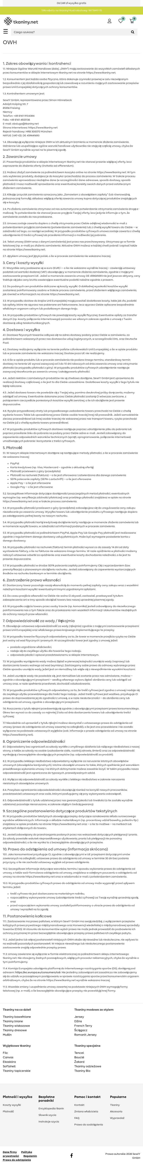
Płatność (8, 1111)
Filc (5, 1052)
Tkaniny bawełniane (17, 1016)
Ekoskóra (9, 1061)
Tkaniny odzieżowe (87, 1066)
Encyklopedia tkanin (51, 1108)
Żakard (79, 1061)
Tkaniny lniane (13, 1021)
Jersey (79, 1016)
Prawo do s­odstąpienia (88, 1124)
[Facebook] (71, 1156)
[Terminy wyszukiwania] (69, 32)
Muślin (7, 1034)
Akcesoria (116, 1111)
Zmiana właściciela (86, 1111)
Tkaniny (115, 1105)
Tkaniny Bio (82, 1070)
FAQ (76, 1118)
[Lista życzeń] (120, 21)
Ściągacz (80, 1030)
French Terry (83, 1025)
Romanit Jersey (85, 1034)
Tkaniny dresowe (15, 1030)
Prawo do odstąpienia (17, 1160)
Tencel (79, 1052)
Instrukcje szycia (49, 1121)
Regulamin (30, 1156)
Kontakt (79, 1105)
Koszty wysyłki (12, 1105)
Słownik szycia (47, 1115)
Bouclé (79, 1057)
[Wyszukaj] (132, 32)
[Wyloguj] (109, 21)
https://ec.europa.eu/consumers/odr (38, 972)
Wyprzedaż (117, 1118)
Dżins (78, 1021)
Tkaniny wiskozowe (16, 1025)
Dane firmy (10, 1152)
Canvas (8, 1057)
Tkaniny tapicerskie (17, 1070)
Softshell (9, 1066)
